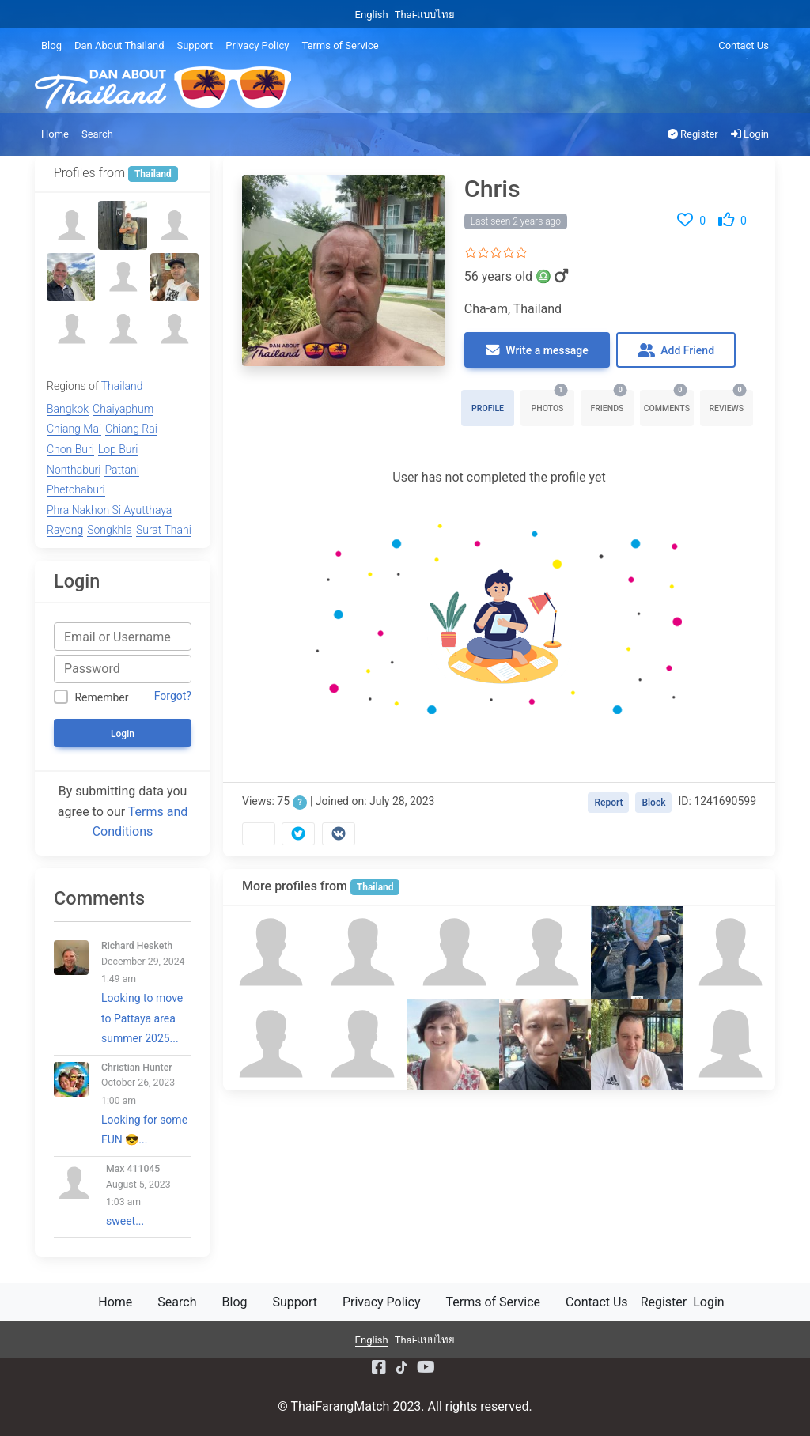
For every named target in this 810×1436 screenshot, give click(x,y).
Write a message (537, 350)
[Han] (174, 277)
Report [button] (608, 802)
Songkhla (109, 529)
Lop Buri (118, 449)
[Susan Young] (453, 1044)
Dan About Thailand (119, 45)
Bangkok (68, 408)
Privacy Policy (257, 45)
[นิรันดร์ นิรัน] (71, 225)
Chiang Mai (74, 428)
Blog (51, 45)
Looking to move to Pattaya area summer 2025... (146, 992)
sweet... (148, 1195)
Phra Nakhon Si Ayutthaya (109, 510)
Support (194, 45)
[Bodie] (122, 225)
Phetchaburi (76, 489)
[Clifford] (269, 952)
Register (693, 134)
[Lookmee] (729, 1044)
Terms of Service (339, 45)
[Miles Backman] (729, 952)
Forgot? (172, 696)
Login (750, 134)
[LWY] (174, 328)
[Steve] (122, 277)
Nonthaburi (73, 469)
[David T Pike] (453, 952)
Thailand (375, 887)
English (371, 15)
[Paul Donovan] (636, 952)
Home (55, 134)
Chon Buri (70, 449)
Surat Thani (163, 529)
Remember (101, 697)
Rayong (65, 529)
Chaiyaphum (123, 408)
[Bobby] (269, 1044)
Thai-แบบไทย (425, 15)
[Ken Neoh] (545, 1044)
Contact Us (743, 45)
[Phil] (71, 328)
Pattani (121, 469)
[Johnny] (360, 1044)
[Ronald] (636, 1044)
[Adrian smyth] (71, 277)
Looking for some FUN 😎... (146, 1104)
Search (97, 134)
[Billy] (545, 952)
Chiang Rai (131, 428)
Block (653, 802)
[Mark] (360, 952)
